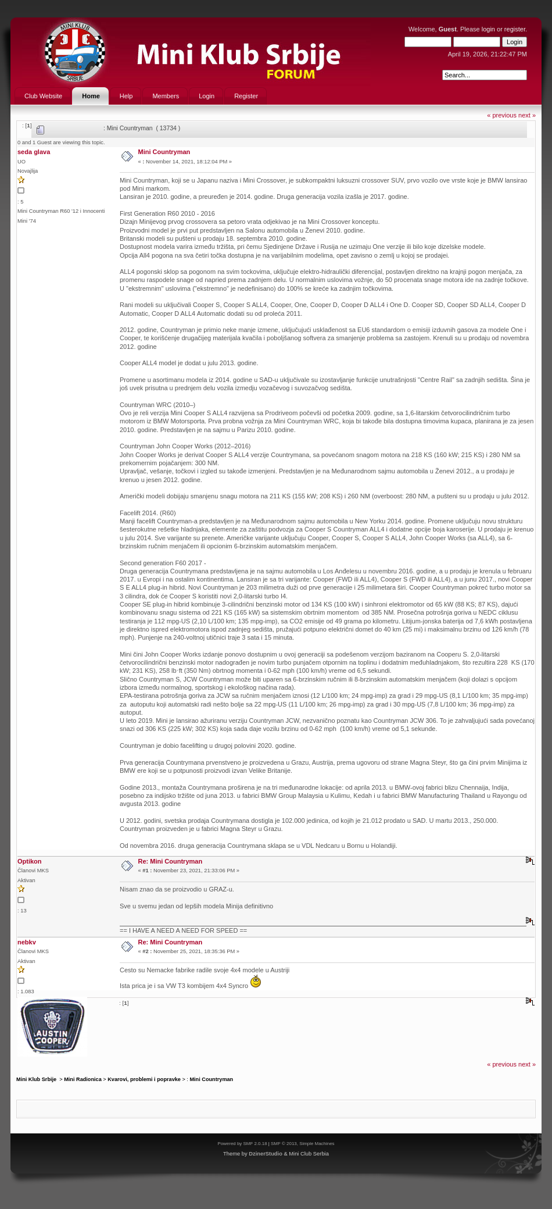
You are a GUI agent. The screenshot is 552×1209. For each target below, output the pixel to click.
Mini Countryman (164, 151)
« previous (502, 115)
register (514, 29)
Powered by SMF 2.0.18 (242, 1143)
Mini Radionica (83, 1079)
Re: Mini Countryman (170, 861)
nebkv (26, 942)
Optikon (29, 861)
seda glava (33, 151)
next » (527, 115)
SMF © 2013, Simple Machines (303, 1143)
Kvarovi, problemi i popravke (144, 1079)
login (488, 29)
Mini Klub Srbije (37, 1079)
